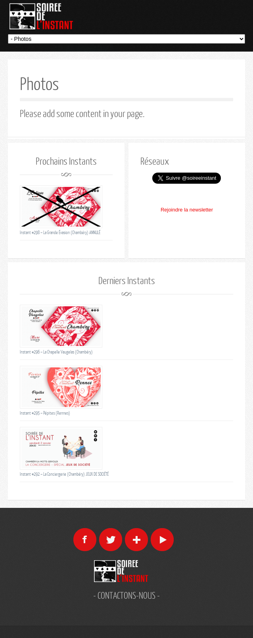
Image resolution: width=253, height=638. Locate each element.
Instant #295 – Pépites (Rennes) (45, 412)
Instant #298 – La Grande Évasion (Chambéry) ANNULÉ (60, 232)
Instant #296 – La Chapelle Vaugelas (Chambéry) (56, 351)
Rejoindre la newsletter (187, 210)
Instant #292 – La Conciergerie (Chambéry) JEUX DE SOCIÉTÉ (64, 474)
